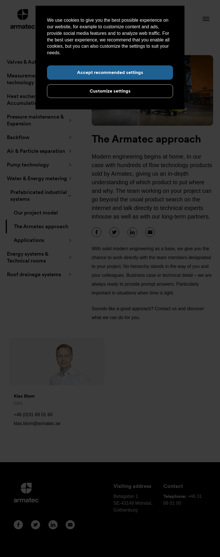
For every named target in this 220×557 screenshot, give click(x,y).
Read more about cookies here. (94, 52)
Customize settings (110, 91)
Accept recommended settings (110, 72)
